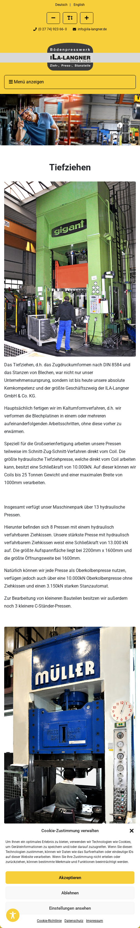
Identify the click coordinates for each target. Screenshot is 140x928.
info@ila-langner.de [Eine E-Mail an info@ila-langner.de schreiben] (90, 29)
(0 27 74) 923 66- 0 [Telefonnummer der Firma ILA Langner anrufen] (50, 29)
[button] (131, 831)
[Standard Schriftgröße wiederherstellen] (70, 18)
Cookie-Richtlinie (49, 921)
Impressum (94, 921)
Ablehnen (70, 892)
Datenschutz (73, 921)
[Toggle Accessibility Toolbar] (13, 915)
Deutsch (61, 5)
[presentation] (70, 57)
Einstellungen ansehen (70, 908)
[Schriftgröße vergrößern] (86, 18)
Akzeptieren (70, 877)
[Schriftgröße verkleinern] (53, 18)
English (79, 5)
